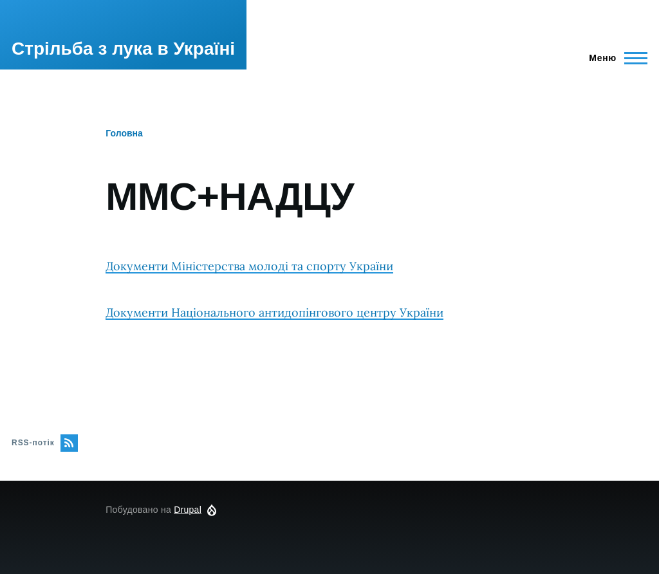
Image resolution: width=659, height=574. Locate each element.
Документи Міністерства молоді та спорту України (249, 266)
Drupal (187, 510)
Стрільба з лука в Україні (123, 49)
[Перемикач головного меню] (612, 57)
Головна (124, 133)
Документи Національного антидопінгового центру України (274, 312)
